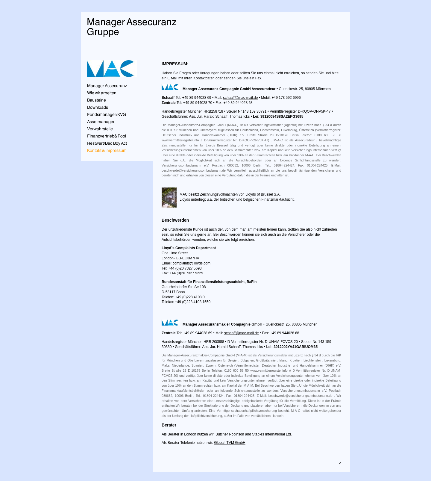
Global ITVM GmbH (229, 443)
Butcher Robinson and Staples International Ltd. (254, 434)
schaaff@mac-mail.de (240, 98)
